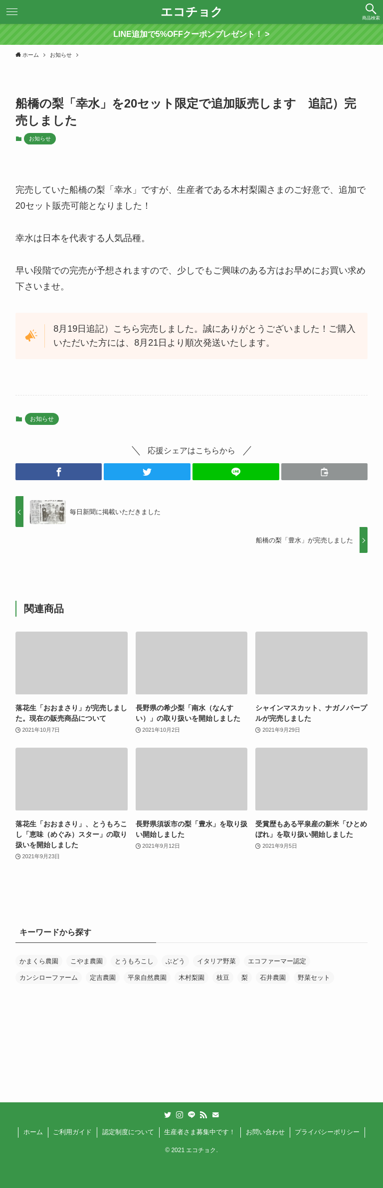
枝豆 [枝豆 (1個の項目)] (222, 977)
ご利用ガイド (72, 1132)
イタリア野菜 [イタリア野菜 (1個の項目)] (216, 961)
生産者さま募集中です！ (199, 1132)
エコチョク (192, 12)
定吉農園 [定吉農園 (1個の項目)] (103, 977)
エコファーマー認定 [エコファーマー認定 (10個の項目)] (277, 961)
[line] (191, 1114)
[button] (371, 12)
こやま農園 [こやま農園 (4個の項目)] (86, 961)
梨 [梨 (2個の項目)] (244, 977)
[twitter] (167, 1114)
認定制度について (128, 1132)
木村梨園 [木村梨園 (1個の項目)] (191, 977)
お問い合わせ (265, 1132)
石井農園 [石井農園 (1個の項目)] (273, 977)
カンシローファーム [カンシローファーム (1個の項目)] (48, 977)
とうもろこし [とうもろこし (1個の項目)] (134, 961)
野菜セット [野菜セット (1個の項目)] (314, 977)
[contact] (215, 1114)
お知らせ (40, 138)
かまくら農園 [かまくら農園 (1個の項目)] (38, 961)
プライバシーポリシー (327, 1132)
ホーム (33, 1132)
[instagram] (179, 1114)
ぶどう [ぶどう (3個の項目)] (175, 961)
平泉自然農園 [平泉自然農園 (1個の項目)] (147, 977)
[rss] (203, 1114)
